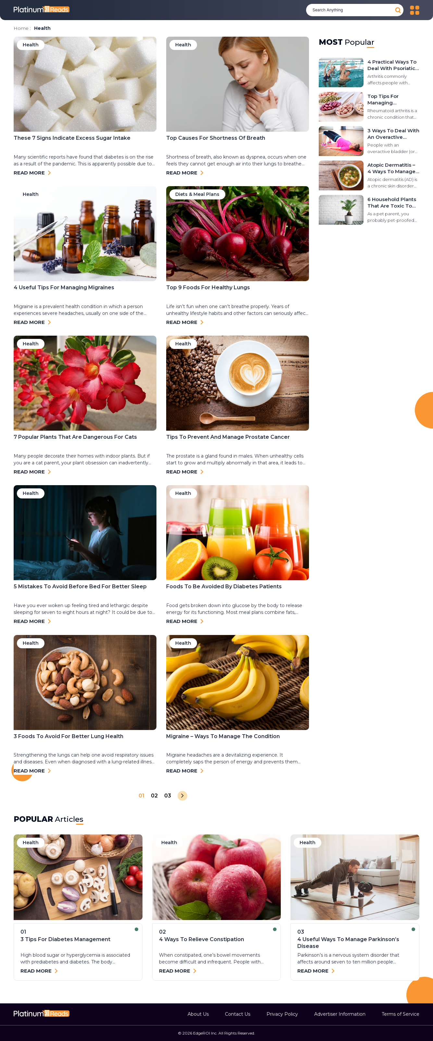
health (31, 842)
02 (154, 796)
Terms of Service (400, 1014)
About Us (198, 1014)
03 (167, 796)
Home (21, 28)
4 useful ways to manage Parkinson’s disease (348, 942)
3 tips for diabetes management (65, 939)
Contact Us (237, 1014)
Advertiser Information (339, 1014)
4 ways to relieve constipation (201, 939)
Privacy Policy (282, 1014)
